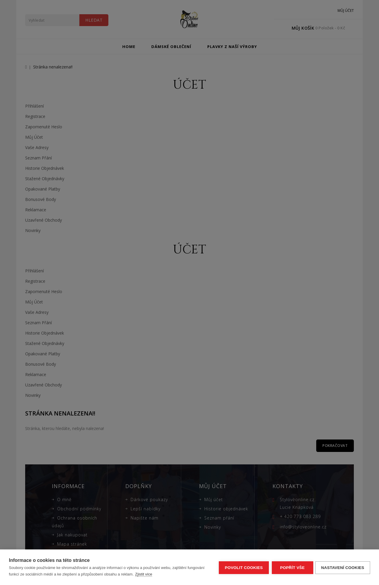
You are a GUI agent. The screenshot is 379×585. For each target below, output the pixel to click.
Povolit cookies (243, 567)
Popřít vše (291, 567)
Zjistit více (143, 574)
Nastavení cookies (342, 567)
